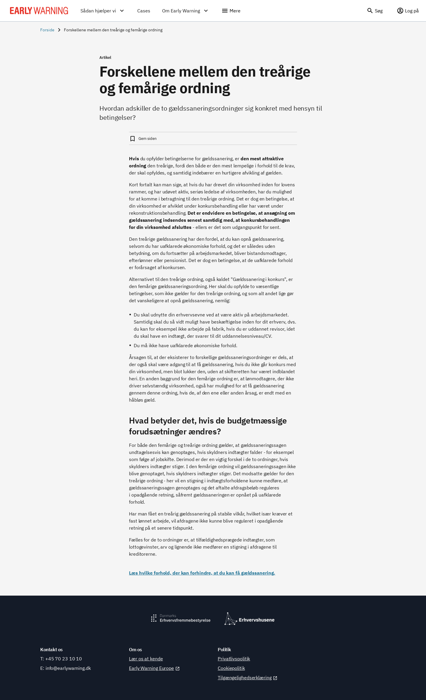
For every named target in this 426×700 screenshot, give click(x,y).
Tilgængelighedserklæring (247, 677)
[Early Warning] (39, 10)
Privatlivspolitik (234, 659)
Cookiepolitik (231, 668)
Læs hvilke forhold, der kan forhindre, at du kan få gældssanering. (202, 573)
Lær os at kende (146, 659)
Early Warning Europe (154, 668)
